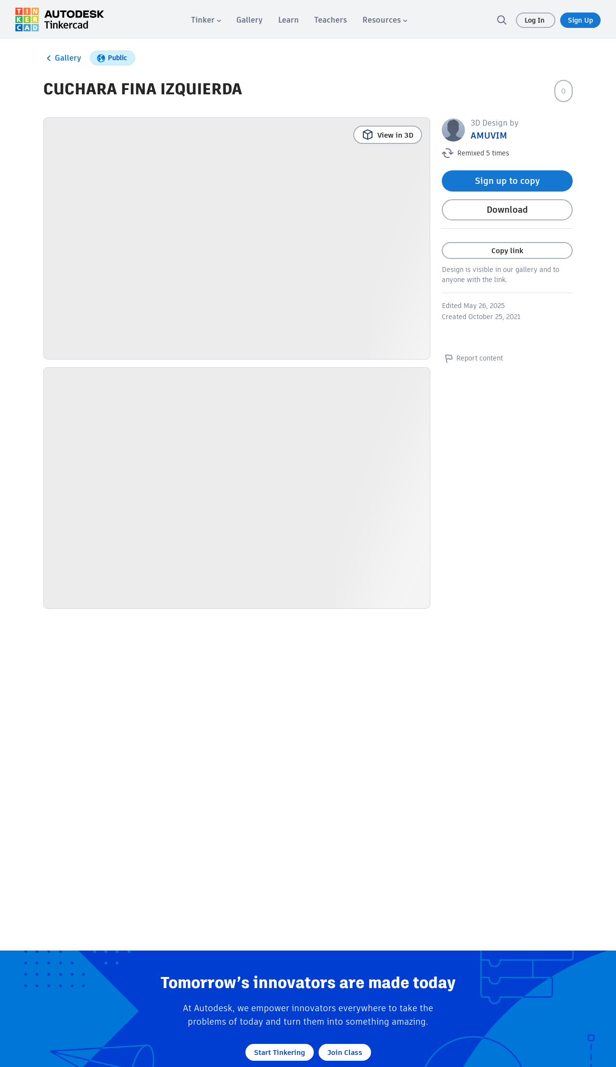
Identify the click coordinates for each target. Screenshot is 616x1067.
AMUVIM (489, 135)
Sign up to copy (507, 181)
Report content (472, 358)
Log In (536, 20)
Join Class (344, 1052)
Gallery (62, 58)
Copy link (507, 250)
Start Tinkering (279, 1052)
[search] (501, 20)
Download (507, 210)
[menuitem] (206, 20)
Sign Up (580, 20)
